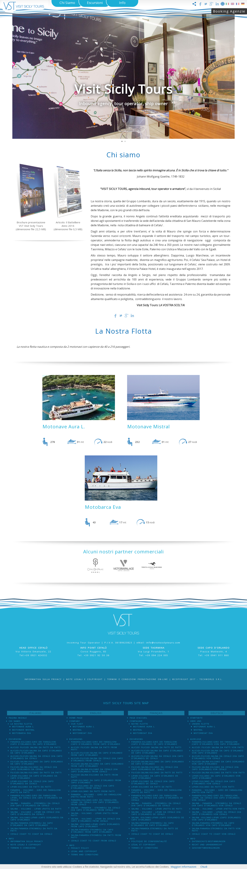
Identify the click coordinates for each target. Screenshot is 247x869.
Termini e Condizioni (23, 848)
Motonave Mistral (23, 730)
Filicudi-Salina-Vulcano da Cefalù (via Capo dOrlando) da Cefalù (33, 768)
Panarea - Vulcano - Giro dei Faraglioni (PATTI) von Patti (217, 791)
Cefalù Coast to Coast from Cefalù (93, 840)
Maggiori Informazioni (183, 866)
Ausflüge (195, 739)
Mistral (77, 730)
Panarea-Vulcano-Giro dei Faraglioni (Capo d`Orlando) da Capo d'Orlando (33, 743)
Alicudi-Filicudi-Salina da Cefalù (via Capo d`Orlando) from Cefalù (97, 759)
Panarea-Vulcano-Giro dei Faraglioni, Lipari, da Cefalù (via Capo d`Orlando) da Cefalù (36, 797)
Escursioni (15, 739)
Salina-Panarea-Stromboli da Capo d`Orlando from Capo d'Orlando (92, 830)
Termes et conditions (144, 848)
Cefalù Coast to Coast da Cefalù (31, 834)
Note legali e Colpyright (84, 679)
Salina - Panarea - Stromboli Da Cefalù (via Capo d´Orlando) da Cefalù (35, 804)
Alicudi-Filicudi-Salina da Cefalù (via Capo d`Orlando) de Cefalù (157, 757)
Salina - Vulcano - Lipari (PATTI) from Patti (94, 814)
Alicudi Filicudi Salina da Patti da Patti (35, 747)
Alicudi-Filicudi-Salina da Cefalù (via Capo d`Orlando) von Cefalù (218, 757)
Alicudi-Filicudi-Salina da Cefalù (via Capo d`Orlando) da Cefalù (36, 757)
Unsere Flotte (200, 724)
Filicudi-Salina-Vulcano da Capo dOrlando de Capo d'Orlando (157, 762)
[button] (231, 76)
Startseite (196, 718)
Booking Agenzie (229, 11)
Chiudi (203, 866)
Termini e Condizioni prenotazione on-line (137, 679)
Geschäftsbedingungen (206, 848)
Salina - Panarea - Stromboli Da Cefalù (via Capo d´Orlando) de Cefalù (156, 804)
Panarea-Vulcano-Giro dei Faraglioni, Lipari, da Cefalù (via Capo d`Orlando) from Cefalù (95, 802)
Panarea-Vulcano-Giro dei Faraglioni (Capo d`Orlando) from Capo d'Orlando (95, 743)
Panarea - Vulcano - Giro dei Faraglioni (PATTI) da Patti (35, 791)
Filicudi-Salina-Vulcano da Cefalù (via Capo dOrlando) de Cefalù (154, 768)
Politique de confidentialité (149, 841)
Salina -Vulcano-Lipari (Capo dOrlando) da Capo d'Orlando (36, 818)
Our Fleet (77, 724)
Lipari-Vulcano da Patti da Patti (30, 786)
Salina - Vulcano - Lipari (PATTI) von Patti (218, 808)
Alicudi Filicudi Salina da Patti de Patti (156, 747)
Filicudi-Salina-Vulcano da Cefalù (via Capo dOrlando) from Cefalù (94, 770)
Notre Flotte (139, 724)
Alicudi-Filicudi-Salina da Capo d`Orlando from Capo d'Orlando (96, 753)
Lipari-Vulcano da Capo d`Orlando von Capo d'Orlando (216, 776)
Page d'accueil (138, 718)
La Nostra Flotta (21, 724)
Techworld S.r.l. (211, 679)
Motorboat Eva (82, 733)
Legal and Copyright (84, 851)
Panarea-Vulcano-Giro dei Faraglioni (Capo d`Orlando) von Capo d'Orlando (216, 743)
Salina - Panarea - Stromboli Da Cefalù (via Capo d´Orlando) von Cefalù (216, 804)
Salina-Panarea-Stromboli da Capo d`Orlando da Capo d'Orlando (31, 824)
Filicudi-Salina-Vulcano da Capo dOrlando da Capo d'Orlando (36, 762)
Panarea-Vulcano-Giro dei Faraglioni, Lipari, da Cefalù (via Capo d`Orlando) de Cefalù (157, 797)
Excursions (75, 739)
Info (11, 838)
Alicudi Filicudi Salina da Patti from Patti (94, 748)
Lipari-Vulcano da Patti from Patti (93, 791)
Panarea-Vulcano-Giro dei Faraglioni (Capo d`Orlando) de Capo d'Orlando (154, 743)
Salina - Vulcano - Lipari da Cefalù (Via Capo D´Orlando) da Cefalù (35, 813)
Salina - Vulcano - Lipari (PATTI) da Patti (35, 808)
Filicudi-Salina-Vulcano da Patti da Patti (36, 772)
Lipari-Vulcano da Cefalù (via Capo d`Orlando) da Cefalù (32, 782)
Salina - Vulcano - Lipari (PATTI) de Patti (156, 808)
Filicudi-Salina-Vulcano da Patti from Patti (94, 775)
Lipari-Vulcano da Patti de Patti (151, 786)
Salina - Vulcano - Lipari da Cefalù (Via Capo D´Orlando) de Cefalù (156, 813)
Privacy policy (80, 848)
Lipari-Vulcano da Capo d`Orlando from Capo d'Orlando (96, 781)
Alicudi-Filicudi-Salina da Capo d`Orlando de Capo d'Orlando (157, 751)
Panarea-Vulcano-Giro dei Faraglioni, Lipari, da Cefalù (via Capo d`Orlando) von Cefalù (215, 797)
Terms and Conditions (84, 854)
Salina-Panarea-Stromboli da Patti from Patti (96, 836)
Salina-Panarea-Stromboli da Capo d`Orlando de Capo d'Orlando (152, 824)
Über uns (195, 721)
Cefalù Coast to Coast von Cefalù (214, 834)
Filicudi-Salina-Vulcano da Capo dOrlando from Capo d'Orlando (97, 764)
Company (74, 721)
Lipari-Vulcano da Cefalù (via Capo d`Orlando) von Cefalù (213, 782)
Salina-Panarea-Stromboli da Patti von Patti (216, 829)
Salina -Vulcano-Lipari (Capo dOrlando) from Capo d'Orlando (95, 825)
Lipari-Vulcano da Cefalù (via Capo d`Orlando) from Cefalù (92, 786)
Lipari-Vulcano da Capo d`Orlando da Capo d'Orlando (33, 776)
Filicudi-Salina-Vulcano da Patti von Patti (218, 772)
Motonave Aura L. (23, 726)
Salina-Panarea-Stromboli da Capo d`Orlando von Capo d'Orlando (213, 824)
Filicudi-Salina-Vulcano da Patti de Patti (156, 772)
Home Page (76, 718)
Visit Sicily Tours (123, 88)
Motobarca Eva (21, 733)
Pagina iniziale (18, 718)
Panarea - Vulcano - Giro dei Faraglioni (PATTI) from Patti (96, 795)
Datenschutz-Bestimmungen (208, 841)
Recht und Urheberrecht (207, 844)
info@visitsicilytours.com (163, 642)
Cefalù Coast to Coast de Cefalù (152, 834)
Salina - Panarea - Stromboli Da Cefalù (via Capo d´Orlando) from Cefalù (95, 808)
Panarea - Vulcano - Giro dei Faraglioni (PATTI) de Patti (156, 791)
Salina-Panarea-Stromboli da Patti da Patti (33, 829)
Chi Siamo (14, 721)
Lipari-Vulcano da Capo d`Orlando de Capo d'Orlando (154, 776)
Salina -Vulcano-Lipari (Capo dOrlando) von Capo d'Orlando (216, 818)
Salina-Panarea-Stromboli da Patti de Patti (154, 829)
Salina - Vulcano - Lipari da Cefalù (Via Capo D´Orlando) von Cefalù (216, 813)
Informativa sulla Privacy (43, 679)
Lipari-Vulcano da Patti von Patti (213, 786)
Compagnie (136, 721)
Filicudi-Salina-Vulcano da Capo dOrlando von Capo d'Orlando (218, 762)
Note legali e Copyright (25, 844)
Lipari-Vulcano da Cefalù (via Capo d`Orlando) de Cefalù (153, 782)
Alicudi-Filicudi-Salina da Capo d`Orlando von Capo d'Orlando (217, 751)
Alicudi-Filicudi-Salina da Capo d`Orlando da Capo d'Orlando (36, 751)
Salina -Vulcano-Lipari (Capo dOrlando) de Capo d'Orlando (157, 818)
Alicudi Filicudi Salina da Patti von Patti (218, 747)
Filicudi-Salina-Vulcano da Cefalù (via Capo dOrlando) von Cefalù (215, 768)
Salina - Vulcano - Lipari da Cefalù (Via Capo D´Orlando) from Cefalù (95, 819)
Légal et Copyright (143, 844)
